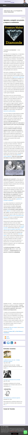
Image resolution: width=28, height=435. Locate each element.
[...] (7, 368)
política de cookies (13, 431)
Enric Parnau (19, 331)
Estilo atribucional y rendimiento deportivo (12, 397)
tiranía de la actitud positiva (9, 111)
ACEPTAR (15, 433)
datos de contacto (13, 327)
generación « (18, 77)
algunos (8, 210)
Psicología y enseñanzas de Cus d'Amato (12, 379)
